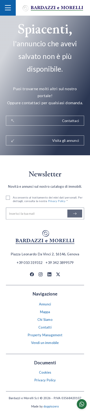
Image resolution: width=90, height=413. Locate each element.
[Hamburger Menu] (8, 8)
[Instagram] (41, 274)
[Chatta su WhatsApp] (82, 404)
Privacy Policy (45, 380)
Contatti (45, 327)
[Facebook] (32, 274)
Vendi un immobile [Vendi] (45, 343)
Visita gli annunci (45, 140)
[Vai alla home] (53, 7)
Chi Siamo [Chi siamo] (45, 319)
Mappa (45, 312)
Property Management (45, 335)
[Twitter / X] (58, 274)
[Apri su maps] (45, 254)
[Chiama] (30, 262)
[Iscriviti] (74, 214)
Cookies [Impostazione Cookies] (45, 372)
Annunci (45, 304)
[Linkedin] (49, 274)
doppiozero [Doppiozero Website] (51, 406)
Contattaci (45, 120)
